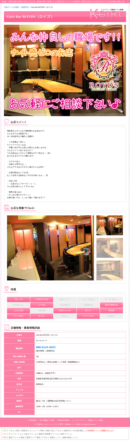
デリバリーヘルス (16, 434)
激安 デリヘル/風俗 (16, 437)
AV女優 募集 (78, 431)
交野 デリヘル (66, 434)
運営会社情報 (63, 420)
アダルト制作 (14, 431)
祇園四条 (25, 7)
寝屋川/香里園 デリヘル (48, 434)
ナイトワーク (68, 2)
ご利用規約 (32, 420)
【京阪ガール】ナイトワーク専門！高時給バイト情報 (57, 424)
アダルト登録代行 (63, 431)
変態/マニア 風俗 (33, 437)
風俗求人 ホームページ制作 (33, 431)
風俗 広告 (50, 431)
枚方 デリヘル (31, 434)
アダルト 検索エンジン (51, 437)
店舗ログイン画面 (95, 420)
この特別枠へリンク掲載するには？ (100, 431)
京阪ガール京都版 (11, 7)
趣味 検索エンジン (70, 437)
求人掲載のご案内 (47, 420)
